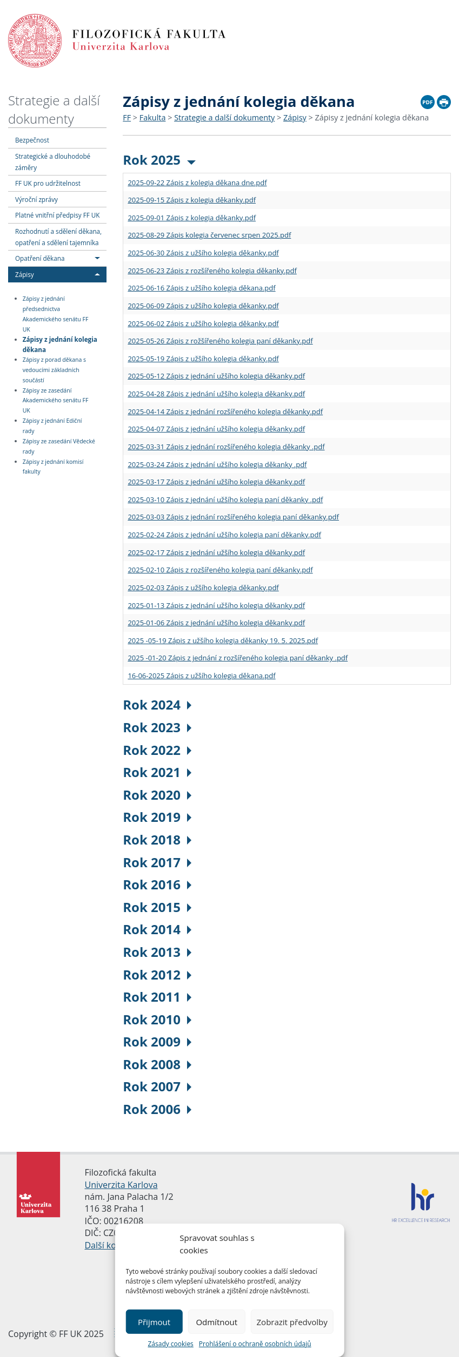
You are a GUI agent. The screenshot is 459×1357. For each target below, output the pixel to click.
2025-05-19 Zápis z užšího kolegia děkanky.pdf (203, 358)
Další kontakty (113, 1245)
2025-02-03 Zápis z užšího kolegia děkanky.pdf (203, 587)
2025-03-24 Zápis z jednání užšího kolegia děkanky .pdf (217, 464)
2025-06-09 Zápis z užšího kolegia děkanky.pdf (203, 305)
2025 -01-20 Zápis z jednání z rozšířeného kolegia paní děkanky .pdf (238, 658)
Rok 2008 (157, 1064)
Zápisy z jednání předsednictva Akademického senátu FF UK (56, 314)
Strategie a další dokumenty (54, 109)
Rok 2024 (157, 704)
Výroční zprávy (36, 199)
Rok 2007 (157, 1086)
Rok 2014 (157, 929)
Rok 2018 (157, 839)
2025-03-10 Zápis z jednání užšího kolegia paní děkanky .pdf (225, 499)
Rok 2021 (157, 772)
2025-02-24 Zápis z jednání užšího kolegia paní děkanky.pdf (224, 534)
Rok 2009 (157, 1041)
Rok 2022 (157, 750)
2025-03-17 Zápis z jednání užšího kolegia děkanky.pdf (216, 482)
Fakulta (152, 117)
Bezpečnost (32, 140)
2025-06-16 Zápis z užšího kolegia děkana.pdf (201, 288)
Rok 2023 (157, 727)
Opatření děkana (39, 258)
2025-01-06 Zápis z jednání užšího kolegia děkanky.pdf (216, 622)
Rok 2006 (157, 1109)
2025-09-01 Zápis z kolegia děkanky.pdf (192, 217)
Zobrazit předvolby (292, 1322)
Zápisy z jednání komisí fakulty (53, 467)
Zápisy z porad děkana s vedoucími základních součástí (54, 370)
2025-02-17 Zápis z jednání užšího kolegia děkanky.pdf (216, 552)
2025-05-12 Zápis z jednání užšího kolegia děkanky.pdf (216, 376)
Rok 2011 (157, 996)
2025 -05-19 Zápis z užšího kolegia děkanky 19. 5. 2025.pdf (223, 640)
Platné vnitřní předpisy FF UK (57, 215)
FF (127, 117)
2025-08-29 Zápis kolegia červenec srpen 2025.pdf (209, 235)
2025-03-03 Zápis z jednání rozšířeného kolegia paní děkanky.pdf (233, 517)
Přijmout (154, 1322)
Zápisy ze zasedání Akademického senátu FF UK (56, 401)
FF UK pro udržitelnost (48, 183)
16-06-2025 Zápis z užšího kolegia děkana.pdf (201, 675)
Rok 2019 (157, 817)
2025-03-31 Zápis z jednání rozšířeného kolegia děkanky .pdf (226, 446)
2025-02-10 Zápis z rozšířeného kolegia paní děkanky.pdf (220, 570)
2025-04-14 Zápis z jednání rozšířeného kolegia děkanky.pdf (225, 411)
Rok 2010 (157, 1019)
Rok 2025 (159, 159)
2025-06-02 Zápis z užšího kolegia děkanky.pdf (203, 323)
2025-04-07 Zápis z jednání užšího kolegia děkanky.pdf (216, 429)
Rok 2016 (157, 884)
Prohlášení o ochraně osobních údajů (255, 1343)
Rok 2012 (157, 974)
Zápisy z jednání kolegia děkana (60, 344)
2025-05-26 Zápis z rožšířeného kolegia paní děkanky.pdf (220, 341)
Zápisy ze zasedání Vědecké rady (59, 446)
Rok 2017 (157, 862)
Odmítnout (216, 1322)
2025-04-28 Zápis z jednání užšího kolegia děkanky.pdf (216, 394)
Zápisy (24, 274)
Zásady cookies (170, 1343)
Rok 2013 (157, 952)
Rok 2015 (157, 907)
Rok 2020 (157, 795)
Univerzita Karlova (121, 1185)
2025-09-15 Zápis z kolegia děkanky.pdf (192, 200)
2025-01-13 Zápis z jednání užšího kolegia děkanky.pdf (216, 605)
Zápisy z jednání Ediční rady (52, 426)
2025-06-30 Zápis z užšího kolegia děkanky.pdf (203, 253)
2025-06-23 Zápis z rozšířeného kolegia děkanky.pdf (212, 270)
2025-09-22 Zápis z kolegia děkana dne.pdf (197, 182)
